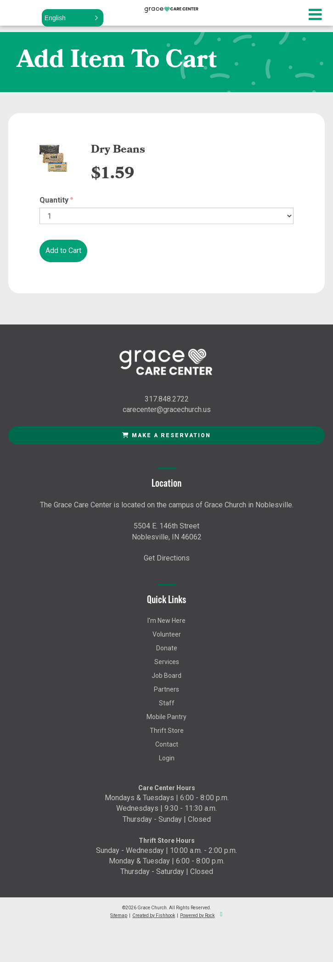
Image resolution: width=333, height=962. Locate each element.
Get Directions (167, 558)
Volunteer (166, 634)
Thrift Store (167, 730)
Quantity (54, 200)
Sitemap (118, 915)
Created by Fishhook (153, 915)
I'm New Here (166, 620)
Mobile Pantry (166, 716)
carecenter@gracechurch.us (167, 409)
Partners (166, 689)
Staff (167, 703)
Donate (166, 648)
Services (166, 661)
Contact (166, 744)
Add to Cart (63, 250)
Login (167, 758)
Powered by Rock (197, 915)
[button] (72, 18)
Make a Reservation (166, 435)
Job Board (166, 675)
